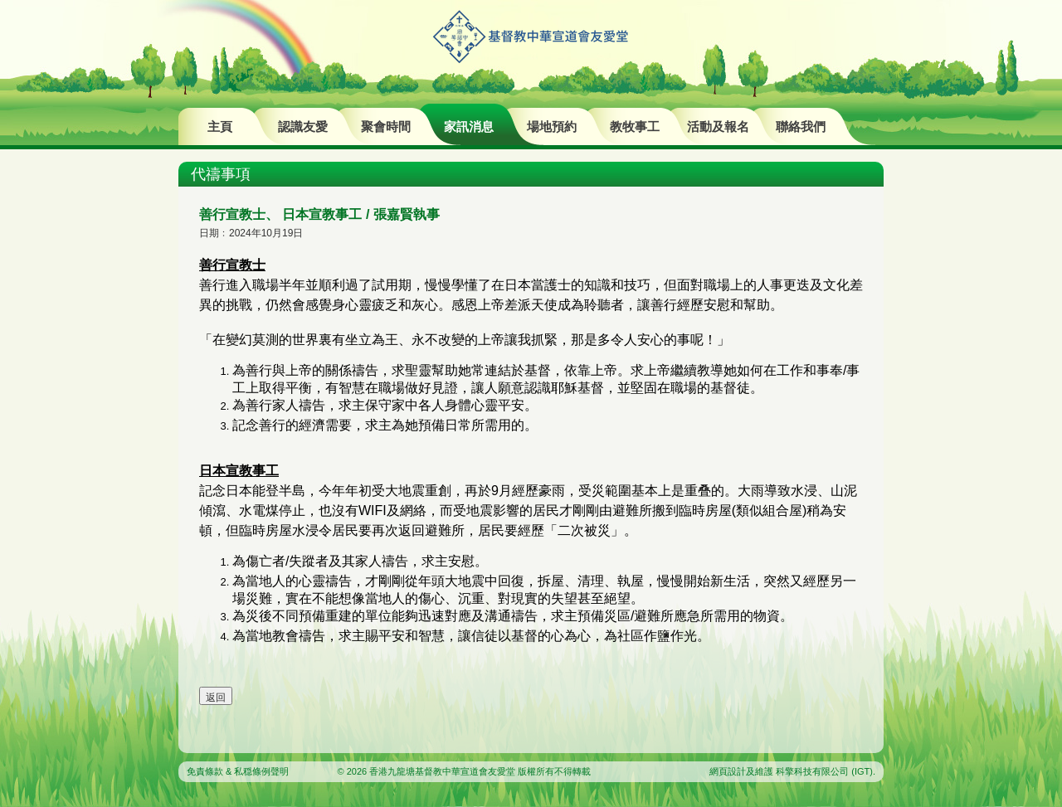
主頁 (219, 126)
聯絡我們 (801, 126)
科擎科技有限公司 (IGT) (824, 771)
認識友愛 (303, 126)
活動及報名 (718, 126)
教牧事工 (635, 126)
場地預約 (552, 126)
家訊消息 (469, 126)
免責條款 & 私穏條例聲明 (238, 771)
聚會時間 (386, 126)
